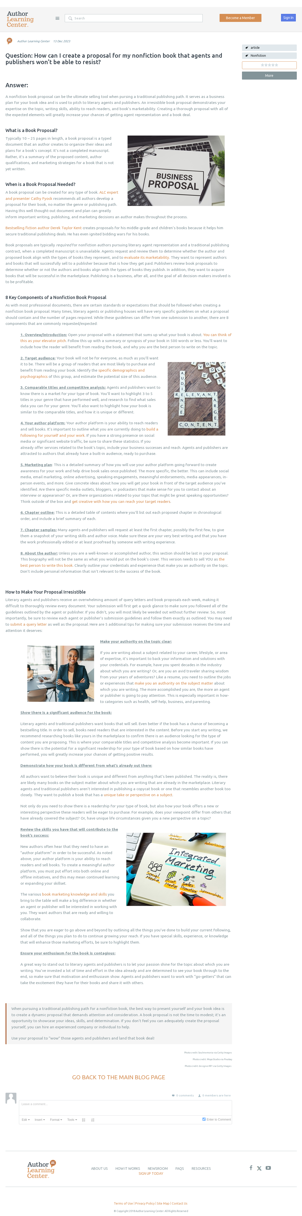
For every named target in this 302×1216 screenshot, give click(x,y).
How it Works (128, 1169)
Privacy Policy (145, 1203)
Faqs (180, 1169)
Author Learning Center (33, 41)
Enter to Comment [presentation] (219, 1119)
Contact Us (179, 1203)
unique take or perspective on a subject (138, 795)
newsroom (158, 1169)
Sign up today (151, 1173)
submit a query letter (28, 624)
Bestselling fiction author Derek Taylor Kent (43, 228)
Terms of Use (123, 1203)
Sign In (288, 18)
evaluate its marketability (146, 257)
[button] (26, 1120)
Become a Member (240, 18)
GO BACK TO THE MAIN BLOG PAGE (118, 1077)
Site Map (163, 1203)
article (255, 47)
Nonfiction (258, 55)
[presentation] (26, 1120)
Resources (201, 1169)
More (269, 76)
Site (57, 18)
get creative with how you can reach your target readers (121, 501)
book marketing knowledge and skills (74, 894)
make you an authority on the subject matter (174, 683)
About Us (99, 1169)
